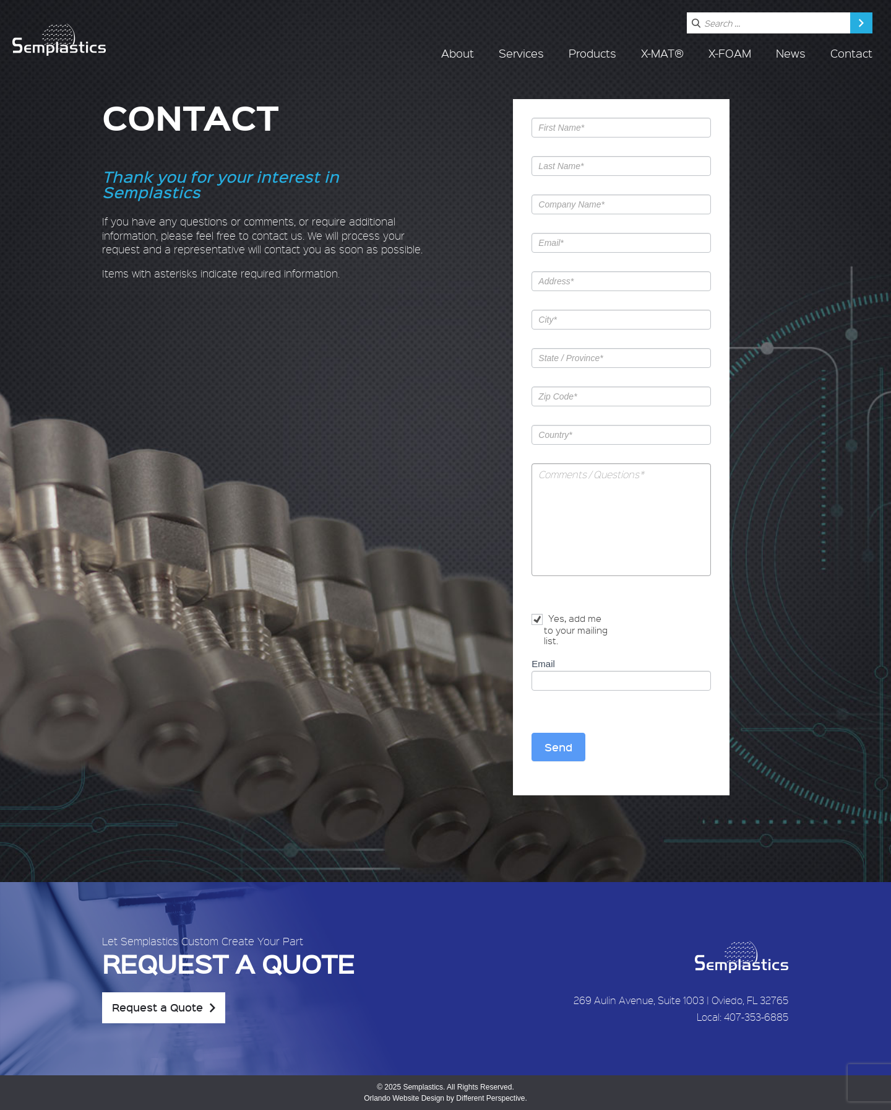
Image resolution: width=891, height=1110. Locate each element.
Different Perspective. (491, 1098)
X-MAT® (662, 53)
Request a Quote (157, 1007)
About (457, 53)
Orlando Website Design (404, 1098)
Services (521, 53)
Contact (851, 53)
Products (592, 53)
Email (543, 663)
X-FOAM (729, 53)
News (791, 53)
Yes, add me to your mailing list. (570, 629)
